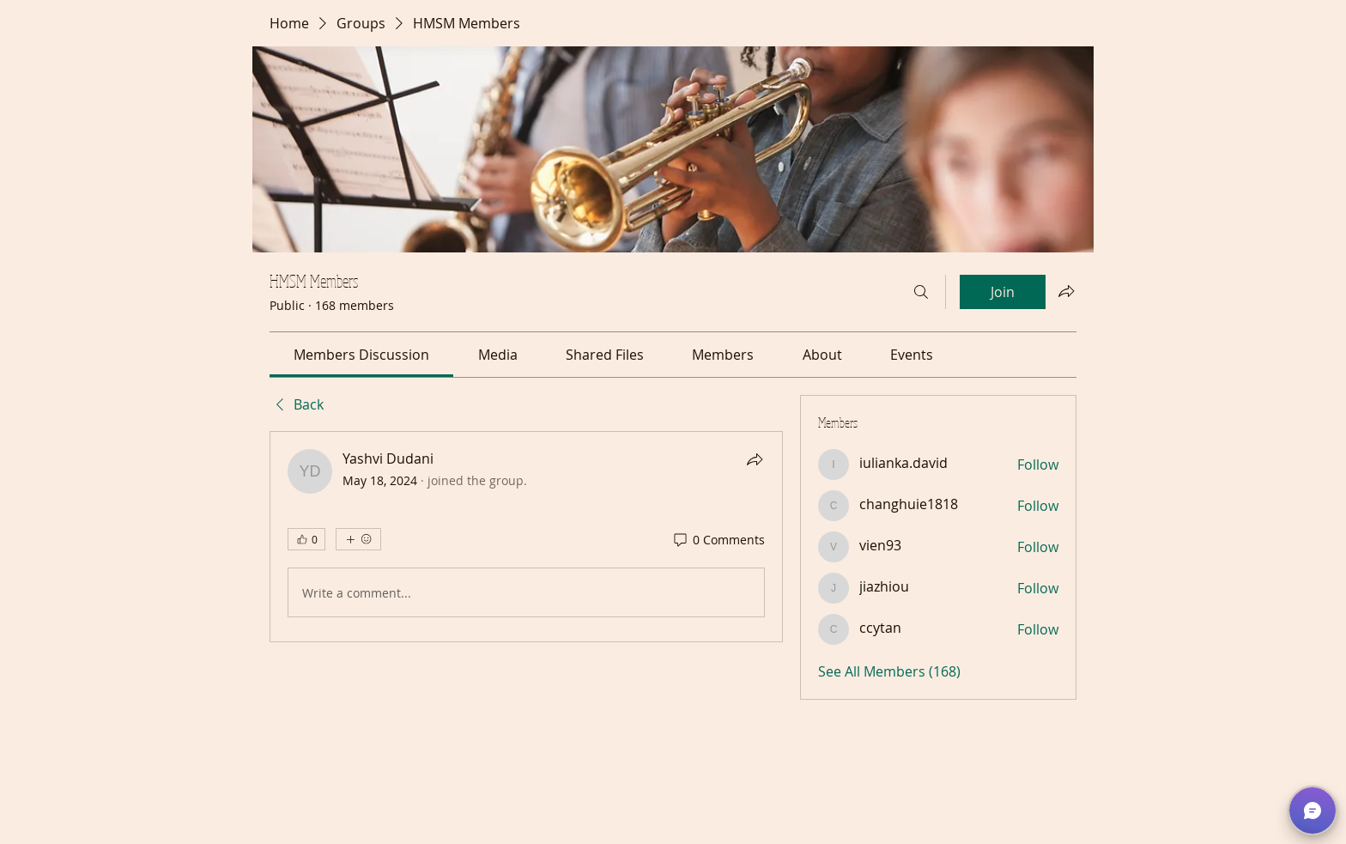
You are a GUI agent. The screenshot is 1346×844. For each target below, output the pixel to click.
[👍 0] (306, 539)
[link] (361, 354)
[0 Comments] (718, 540)
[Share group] (1066, 291)
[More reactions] (358, 539)
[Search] (921, 292)
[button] (1312, 810)
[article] (526, 536)
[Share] (754, 459)
